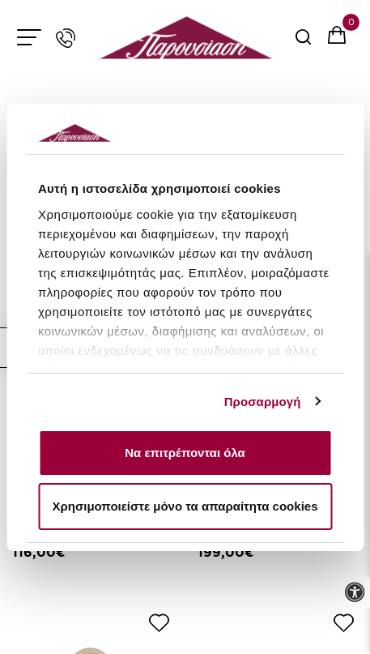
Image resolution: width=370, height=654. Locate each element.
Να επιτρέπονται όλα (185, 453)
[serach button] (303, 42)
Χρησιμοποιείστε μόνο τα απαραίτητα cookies (185, 506)
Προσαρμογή (262, 401)
